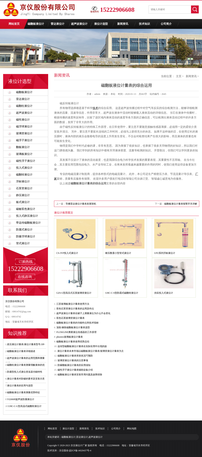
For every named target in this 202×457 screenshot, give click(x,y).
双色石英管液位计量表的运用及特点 (75, 308)
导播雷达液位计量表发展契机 (81, 203)
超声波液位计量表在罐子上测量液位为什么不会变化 (83, 313)
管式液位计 (23, 243)
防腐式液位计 (24, 229)
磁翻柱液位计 (24, 105)
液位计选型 (101, 23)
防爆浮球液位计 (25, 236)
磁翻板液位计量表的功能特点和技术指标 (77, 322)
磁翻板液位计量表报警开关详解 (180, 203)
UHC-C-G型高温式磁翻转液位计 (24, 406)
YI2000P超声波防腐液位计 (20, 399)
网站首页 (14, 23)
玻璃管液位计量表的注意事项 (73, 360)
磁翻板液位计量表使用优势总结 (72, 341)
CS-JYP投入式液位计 (67, 253)
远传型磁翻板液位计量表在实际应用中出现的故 (82, 346)
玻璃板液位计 (24, 154)
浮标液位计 (23, 181)
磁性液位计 (23, 119)
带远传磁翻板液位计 (28, 222)
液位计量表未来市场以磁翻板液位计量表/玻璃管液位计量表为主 (90, 351)
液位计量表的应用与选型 (20, 385)
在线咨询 (25, 277)
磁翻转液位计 (24, 174)
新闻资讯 (122, 23)
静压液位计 (23, 195)
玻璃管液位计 (24, 133)
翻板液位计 (23, 147)
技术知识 (144, 23)
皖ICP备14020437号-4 (80, 450)
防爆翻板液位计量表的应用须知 (74, 365)
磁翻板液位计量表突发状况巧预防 (75, 355)
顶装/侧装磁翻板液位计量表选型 (73, 327)
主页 (178, 76)
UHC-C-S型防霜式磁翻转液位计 (121, 293)
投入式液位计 (24, 167)
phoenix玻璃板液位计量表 (69, 336)
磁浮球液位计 (24, 126)
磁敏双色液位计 (25, 208)
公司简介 (166, 23)
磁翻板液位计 (36, 23)
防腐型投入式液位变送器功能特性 (24, 371)
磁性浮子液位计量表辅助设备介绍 (75, 369)
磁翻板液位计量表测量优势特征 (23, 392)
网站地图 (131, 428)
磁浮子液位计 (24, 140)
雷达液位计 (57, 23)
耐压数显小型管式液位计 (118, 253)
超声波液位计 (79, 23)
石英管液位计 (24, 188)
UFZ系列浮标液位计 (164, 253)
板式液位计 (23, 202)
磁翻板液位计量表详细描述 (21, 351)
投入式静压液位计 (27, 215)
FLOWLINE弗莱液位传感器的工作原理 (76, 332)
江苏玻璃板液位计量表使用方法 (72, 304)
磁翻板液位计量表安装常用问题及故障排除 (80, 374)
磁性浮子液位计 (25, 160)
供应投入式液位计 (163, 293)
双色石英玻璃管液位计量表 (70, 318)
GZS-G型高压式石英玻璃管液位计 (73, 293)
